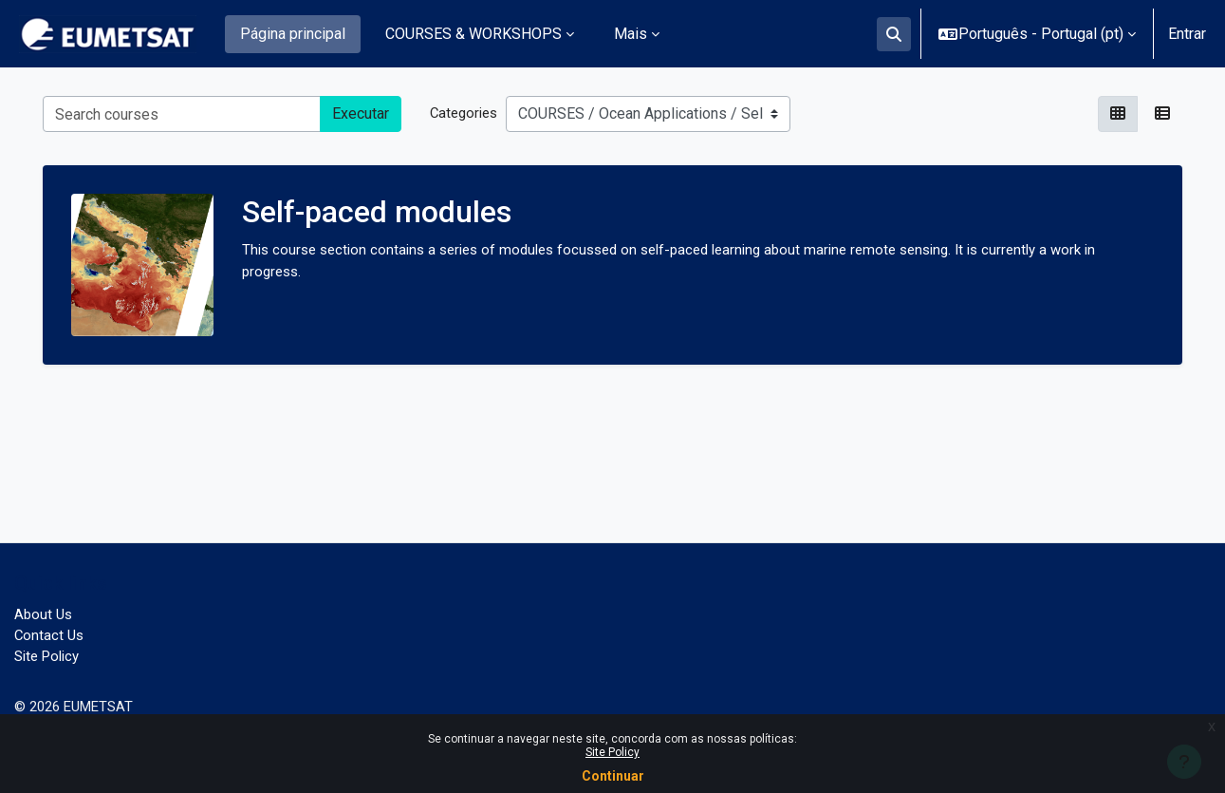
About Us (44, 608)
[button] (894, 34)
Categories (466, 113)
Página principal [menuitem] (292, 34)
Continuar (613, 776)
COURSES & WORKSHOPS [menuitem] (473, 34)
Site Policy (612, 752)
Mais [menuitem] (630, 34)
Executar (360, 113)
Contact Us (50, 631)
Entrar (1187, 34)
